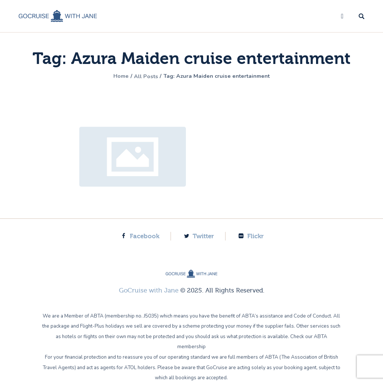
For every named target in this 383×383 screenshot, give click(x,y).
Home (115, 76)
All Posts (143, 76)
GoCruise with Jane (148, 290)
